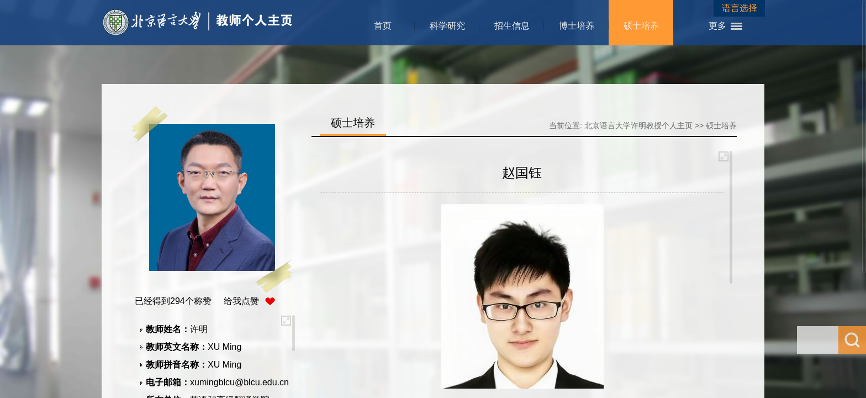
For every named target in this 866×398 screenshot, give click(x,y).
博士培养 (576, 25)
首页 (383, 25)
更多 (717, 25)
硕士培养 (641, 25)
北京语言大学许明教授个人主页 (638, 125)
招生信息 (512, 25)
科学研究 (447, 25)
